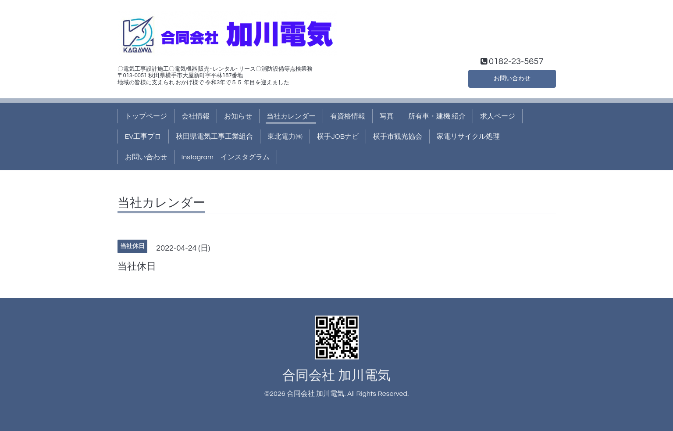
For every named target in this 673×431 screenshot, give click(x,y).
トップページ (146, 116)
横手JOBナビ (338, 136)
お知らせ (238, 116)
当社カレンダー (291, 116)
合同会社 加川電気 (336, 375)
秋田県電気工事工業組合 (214, 136)
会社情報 (196, 116)
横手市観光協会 (397, 136)
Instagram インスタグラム (226, 157)
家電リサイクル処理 (468, 136)
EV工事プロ (143, 136)
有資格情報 (347, 116)
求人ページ (497, 116)
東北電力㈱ (285, 136)
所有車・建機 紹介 (437, 116)
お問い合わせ (512, 77)
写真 (387, 116)
